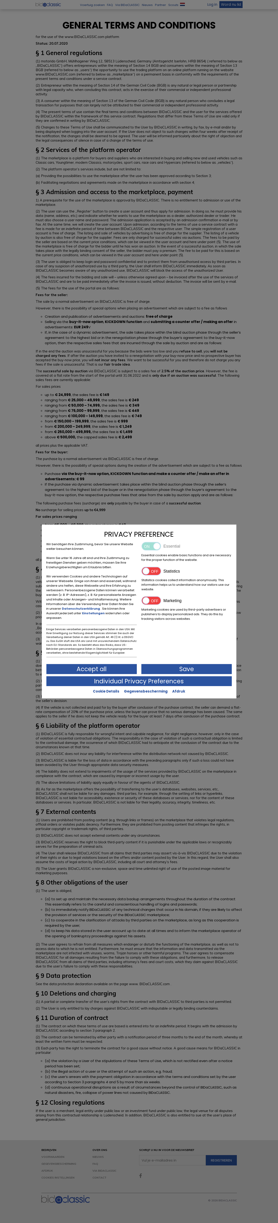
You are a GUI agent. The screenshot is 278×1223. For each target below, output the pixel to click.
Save (186, 669)
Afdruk (178, 691)
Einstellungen (93, 613)
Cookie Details (106, 691)
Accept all (91, 669)
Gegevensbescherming (146, 691)
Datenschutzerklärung (81, 608)
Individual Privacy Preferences (139, 681)
